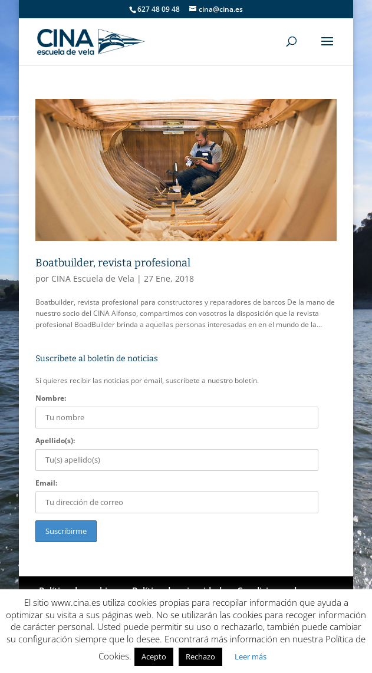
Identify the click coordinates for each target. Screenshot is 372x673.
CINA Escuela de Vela (92, 278)
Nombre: (50, 398)
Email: (46, 483)
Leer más (250, 656)
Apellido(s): (55, 441)
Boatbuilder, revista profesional (112, 262)
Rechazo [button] (200, 656)
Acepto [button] (153, 656)
